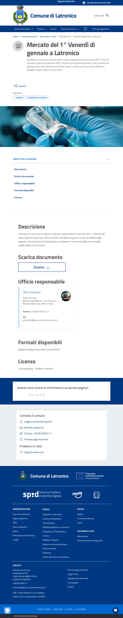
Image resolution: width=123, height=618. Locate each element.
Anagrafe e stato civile (52, 514)
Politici (15, 531)
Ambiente (47, 552)
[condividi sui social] (20, 86)
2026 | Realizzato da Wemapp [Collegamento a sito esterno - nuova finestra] (25, 615)
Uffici (15, 522)
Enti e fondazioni (20, 527)
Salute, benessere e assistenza (56, 557)
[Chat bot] (115, 610)
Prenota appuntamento (78, 569)
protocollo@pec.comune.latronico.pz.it (29, 587)
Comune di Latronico (53, 15)
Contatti (17, 565)
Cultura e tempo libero (52, 518)
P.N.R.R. (71, 586)
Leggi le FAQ (73, 574)
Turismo (46, 535)
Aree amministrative (21, 514)
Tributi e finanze (49, 548)
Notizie (80, 514)
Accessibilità (73, 582)
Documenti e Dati (48, 36)
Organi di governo (20, 518)
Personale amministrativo (24, 535)
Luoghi (15, 539)
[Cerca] (107, 16)
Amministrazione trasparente (90, 540)
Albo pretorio (82, 536)
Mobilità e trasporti (51, 540)
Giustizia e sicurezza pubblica (55, 544)
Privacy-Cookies (43, 609)
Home (15, 36)
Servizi (46, 509)
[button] (96, 2)
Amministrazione (29, 36)
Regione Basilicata (66, 1)
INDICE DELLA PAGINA (26, 159)
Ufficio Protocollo (32, 292)
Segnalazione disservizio (78, 578)
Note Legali (58, 609)
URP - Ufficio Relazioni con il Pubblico (28, 592)
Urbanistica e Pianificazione (54, 531)
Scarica (42, 267)
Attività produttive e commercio (56, 527)
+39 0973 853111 (20, 583)
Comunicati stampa (85, 518)
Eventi (80, 522)
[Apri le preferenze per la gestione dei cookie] (7, 610)
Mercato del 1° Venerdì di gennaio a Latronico (80, 36)
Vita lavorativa (49, 523)
